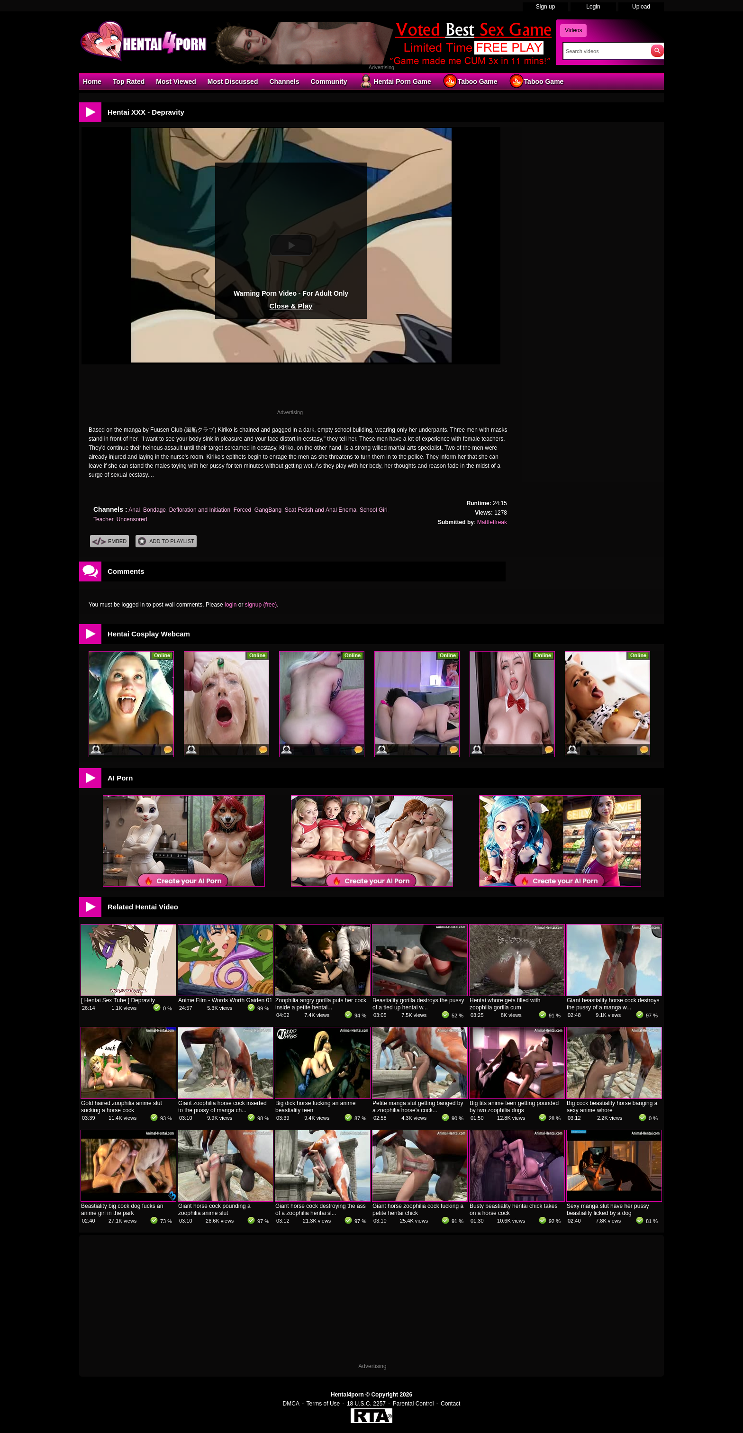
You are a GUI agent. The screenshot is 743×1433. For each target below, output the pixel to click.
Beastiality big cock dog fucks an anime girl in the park (122, 1209)
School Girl (374, 510)
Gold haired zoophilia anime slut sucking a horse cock (121, 1107)
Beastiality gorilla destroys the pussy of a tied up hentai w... (418, 1004)
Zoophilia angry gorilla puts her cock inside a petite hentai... (320, 1004)
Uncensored (132, 519)
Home (92, 81)
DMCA (291, 1403)
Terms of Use (323, 1403)
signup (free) (261, 604)
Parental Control (413, 1403)
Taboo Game (470, 81)
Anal (134, 510)
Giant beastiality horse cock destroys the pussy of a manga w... (613, 1004)
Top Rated (129, 81)
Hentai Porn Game (394, 81)
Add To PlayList (166, 541)
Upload (641, 6)
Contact (450, 1403)
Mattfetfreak (492, 522)
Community (328, 81)
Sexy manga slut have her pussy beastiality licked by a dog (608, 1209)
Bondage (154, 510)
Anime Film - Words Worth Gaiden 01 (225, 1000)
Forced (242, 510)
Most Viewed (176, 81)
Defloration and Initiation (199, 510)
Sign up (545, 6)
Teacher (103, 519)
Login (593, 6)
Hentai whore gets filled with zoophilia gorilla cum (505, 1004)
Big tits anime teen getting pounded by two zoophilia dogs (514, 1107)
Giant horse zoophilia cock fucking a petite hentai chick (417, 1209)
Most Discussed (233, 81)
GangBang (267, 510)
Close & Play (291, 306)
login (230, 604)
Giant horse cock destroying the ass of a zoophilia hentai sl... (320, 1209)
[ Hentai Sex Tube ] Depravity (118, 1000)
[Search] (604, 51)
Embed (109, 541)
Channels (284, 81)
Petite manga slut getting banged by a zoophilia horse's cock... (417, 1107)
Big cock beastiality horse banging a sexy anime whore (612, 1107)
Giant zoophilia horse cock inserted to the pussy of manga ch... (222, 1107)
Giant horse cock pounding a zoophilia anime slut (214, 1209)
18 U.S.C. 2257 (366, 1403)
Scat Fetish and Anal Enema (320, 510)
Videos (573, 30)
